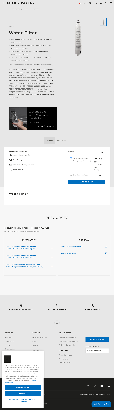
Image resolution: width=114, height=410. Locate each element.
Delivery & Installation (67, 337)
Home (5, 9)
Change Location (92, 346)
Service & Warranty (84, 253)
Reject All (23, 393)
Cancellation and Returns (68, 341)
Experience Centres (39, 337)
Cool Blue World (65, 363)
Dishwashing (10, 349)
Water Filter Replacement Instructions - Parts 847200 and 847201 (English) (29, 248)
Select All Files (41, 228)
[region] (23, 379)
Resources (61, 140)
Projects (35, 341)
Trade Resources (65, 355)
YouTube (102, 386)
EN (81, 3)
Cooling (8, 345)
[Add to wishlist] (102, 152)
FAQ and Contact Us (67, 345)
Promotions (63, 359)
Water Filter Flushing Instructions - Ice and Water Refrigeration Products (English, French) (29, 266)
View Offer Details (46, 126)
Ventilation (9, 341)
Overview (50, 140)
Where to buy (97, 339)
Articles (35, 345)
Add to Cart (86, 182)
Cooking (8, 337)
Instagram (95, 386)
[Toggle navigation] (111, 3)
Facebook (88, 386)
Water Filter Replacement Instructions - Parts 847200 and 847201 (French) (29, 257)
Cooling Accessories (31, 9)
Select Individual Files (17, 228)
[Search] (90, 3)
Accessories (15, 9)
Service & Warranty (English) (84, 246)
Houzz (108, 386)
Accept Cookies (22, 387)
